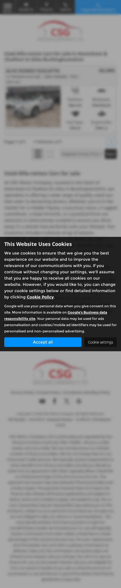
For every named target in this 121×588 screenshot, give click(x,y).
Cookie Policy (40, 297)
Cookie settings (100, 342)
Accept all (43, 342)
